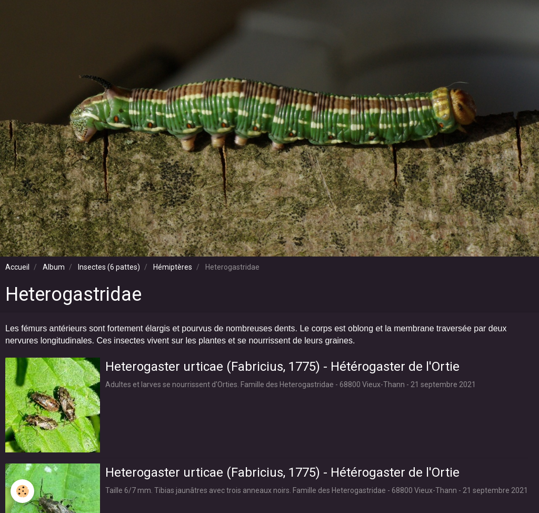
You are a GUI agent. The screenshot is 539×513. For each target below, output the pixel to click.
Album (54, 267)
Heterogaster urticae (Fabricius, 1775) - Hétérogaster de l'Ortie (282, 366)
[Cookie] (22, 491)
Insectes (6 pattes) (109, 267)
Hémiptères (172, 267)
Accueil (17, 267)
